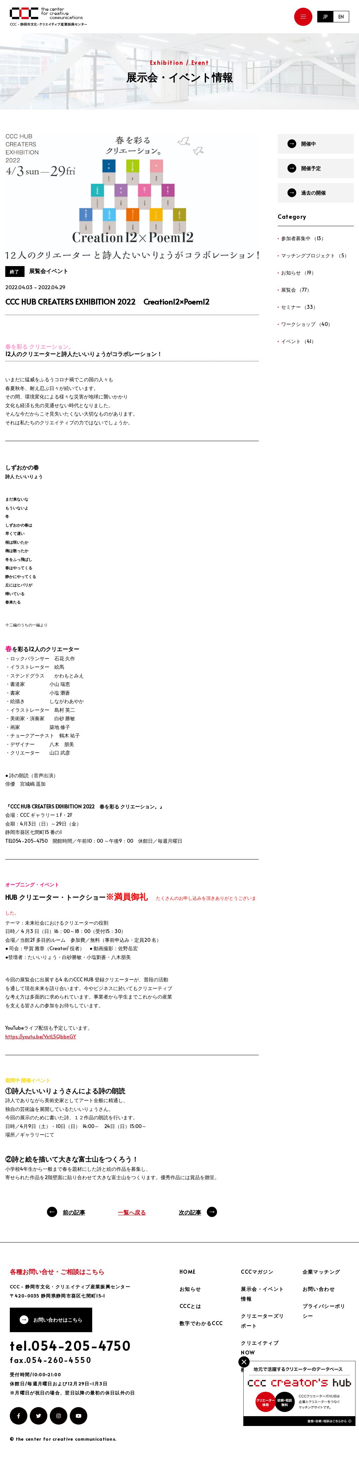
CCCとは (190, 1306)
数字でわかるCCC (201, 1323)
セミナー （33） (299, 307)
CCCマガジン (257, 1271)
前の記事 (74, 1212)
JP (325, 16)
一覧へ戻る (132, 1212)
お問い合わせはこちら (57, 1319)
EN (341, 16)
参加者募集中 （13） (303, 238)
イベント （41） (298, 341)
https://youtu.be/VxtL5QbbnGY (40, 1036)
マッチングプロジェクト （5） (315, 255)
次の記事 (190, 1212)
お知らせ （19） (298, 272)
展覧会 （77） (296, 289)
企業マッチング (321, 1271)
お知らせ (190, 1289)
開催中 (308, 143)
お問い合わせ (319, 1289)
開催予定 (311, 168)
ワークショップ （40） (307, 324)
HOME (188, 1271)
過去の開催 (313, 192)
